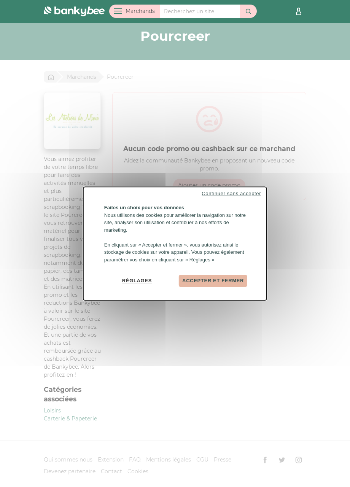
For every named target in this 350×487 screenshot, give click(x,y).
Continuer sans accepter (231, 193)
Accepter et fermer (213, 280)
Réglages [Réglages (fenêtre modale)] (137, 280)
